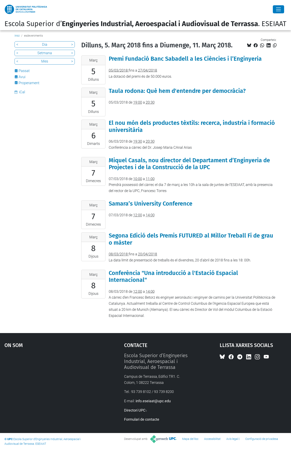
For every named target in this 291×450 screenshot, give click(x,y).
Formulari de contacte (141, 419)
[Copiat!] (274, 45)
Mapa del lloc (190, 438)
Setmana (44, 53)
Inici (17, 35)
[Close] (278, 9)
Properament (29, 83)
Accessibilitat (212, 438)
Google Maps (49, 383)
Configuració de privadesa (261, 438)
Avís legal (232, 438)
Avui (22, 77)
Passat (24, 71)
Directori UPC (135, 410)
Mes (44, 61)
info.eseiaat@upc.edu (153, 401)
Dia (44, 44)
